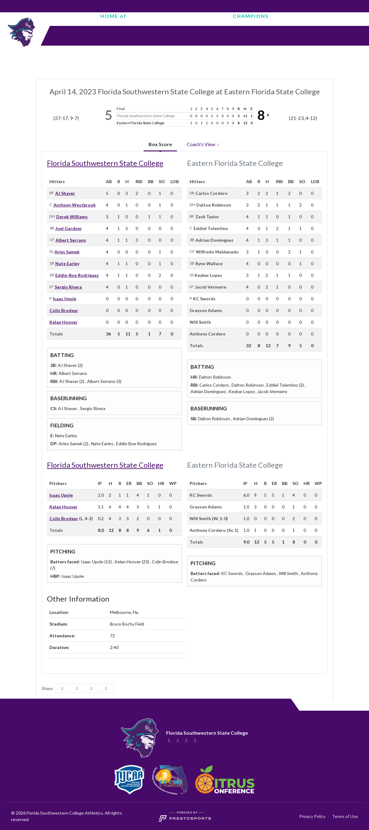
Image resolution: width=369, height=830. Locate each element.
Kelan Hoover (63, 322)
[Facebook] (169, 740)
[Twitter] (178, 740)
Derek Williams (72, 216)
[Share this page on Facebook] (62, 688)
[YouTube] (195, 740)
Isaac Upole (64, 298)
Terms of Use (345, 816)
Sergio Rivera (68, 287)
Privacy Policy (312, 816)
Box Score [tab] (160, 144)
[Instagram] (186, 740)
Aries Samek (67, 251)
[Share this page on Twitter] (77, 688)
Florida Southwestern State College (105, 162)
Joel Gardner (68, 228)
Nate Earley (67, 263)
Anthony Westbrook (74, 205)
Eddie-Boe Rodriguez (77, 275)
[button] (106, 688)
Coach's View (204, 144)
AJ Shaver (65, 193)
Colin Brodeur (63, 310)
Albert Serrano (71, 240)
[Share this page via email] (91, 688)
